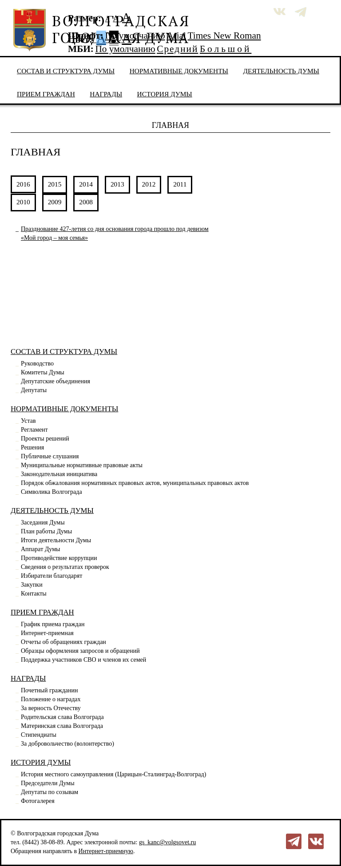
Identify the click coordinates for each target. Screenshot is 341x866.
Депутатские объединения (55, 381)
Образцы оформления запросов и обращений (80, 651)
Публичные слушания (50, 456)
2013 (117, 184)
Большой (226, 49)
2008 (86, 202)
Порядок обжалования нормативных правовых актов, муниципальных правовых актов (135, 483)
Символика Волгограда (51, 492)
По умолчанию (135, 35)
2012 (149, 184)
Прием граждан (46, 94)
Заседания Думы (43, 522)
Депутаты (34, 390)
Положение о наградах (50, 699)
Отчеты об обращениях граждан (63, 642)
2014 (86, 184)
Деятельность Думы (281, 71)
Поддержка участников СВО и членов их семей (83, 659)
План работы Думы (46, 531)
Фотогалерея (38, 801)
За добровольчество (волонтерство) (67, 743)
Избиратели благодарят (51, 575)
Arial (176, 35)
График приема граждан (52, 624)
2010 (23, 202)
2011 (179, 184)
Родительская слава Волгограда (62, 717)
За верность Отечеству (51, 708)
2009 (55, 202)
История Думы (164, 94)
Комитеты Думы (42, 372)
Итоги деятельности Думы (56, 540)
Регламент (34, 429)
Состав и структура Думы (66, 71)
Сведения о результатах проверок (65, 567)
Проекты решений (45, 438)
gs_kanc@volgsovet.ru (167, 842)
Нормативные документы (179, 71)
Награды (106, 94)
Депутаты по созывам (49, 792)
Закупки (32, 584)
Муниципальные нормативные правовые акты (82, 465)
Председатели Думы (48, 783)
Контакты (34, 593)
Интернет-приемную (106, 851)
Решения (32, 447)
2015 (55, 184)
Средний (177, 49)
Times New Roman (224, 35)
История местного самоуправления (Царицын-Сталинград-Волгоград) (113, 774)
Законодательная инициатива (59, 474)
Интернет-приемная (47, 633)
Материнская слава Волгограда (62, 726)
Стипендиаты (38, 734)
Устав (28, 420)
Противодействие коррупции (59, 558)
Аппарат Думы (40, 549)
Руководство (37, 363)
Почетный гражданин (49, 690)
